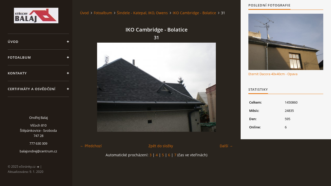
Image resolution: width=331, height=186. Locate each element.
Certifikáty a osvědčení (32, 89)
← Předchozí (91, 145)
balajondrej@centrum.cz (38, 151)
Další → (226, 145)
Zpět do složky (160, 145)
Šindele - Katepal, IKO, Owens (142, 12)
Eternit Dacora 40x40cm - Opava (272, 74)
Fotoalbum (19, 57)
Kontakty (17, 73)
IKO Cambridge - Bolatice (194, 12)
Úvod (13, 41)
